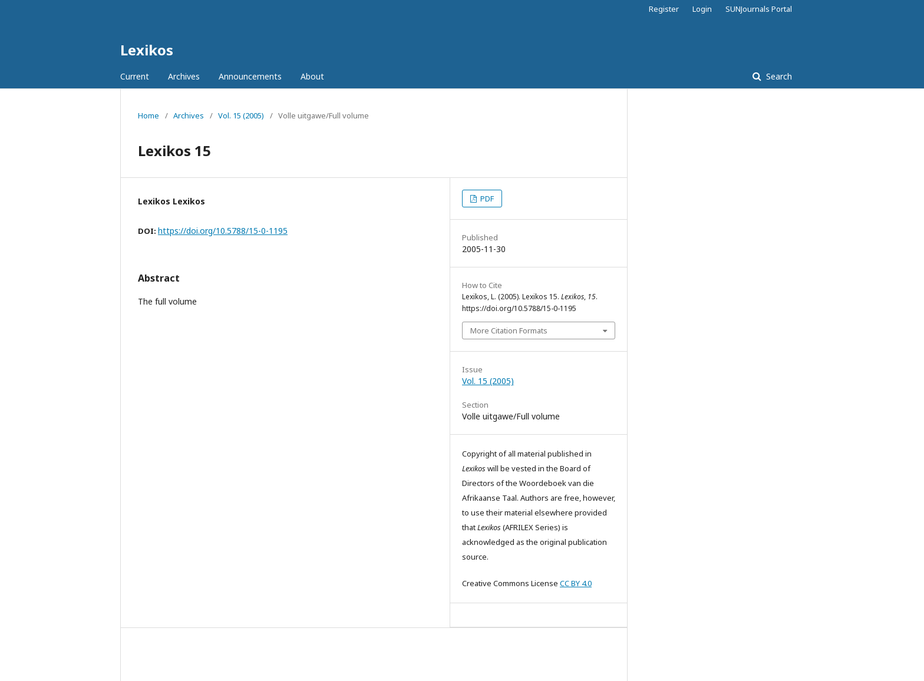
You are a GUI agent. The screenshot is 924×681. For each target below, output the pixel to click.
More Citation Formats (508, 330)
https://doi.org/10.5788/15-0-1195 (223, 230)
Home (148, 115)
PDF (486, 198)
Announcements (250, 76)
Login (702, 9)
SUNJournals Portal (758, 9)
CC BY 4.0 (576, 583)
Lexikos (146, 49)
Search (778, 76)
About (312, 76)
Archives (184, 76)
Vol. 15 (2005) (241, 115)
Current (134, 76)
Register (664, 9)
